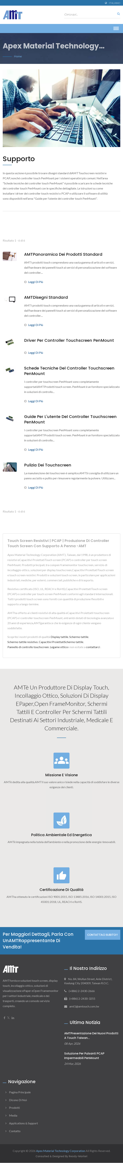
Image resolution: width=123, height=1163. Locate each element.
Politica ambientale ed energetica (61, 835)
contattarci (93, 647)
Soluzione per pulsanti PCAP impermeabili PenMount (84, 1056)
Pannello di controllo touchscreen (28, 647)
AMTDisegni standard (46, 297)
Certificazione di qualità (61, 889)
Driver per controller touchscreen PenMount (69, 340)
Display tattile (59, 636)
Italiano (114, 3)
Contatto (14, 1131)
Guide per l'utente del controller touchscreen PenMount (70, 419)
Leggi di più (33, 281)
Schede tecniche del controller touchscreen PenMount (69, 371)
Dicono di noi (18, 1100)
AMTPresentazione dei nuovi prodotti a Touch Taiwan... (91, 1035)
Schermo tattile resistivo (22, 642)
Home (18, 56)
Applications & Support (23, 1123)
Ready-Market (78, 1156)
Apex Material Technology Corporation (60, 1151)
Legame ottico (59, 647)
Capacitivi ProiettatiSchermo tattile (61, 642)
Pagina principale (20, 1092)
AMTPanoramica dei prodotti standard (63, 254)
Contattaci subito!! (102, 934)
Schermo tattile (78, 636)
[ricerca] (117, 14)
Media (13, 1115)
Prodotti (14, 1107)
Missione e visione (61, 775)
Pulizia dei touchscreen (47, 465)
